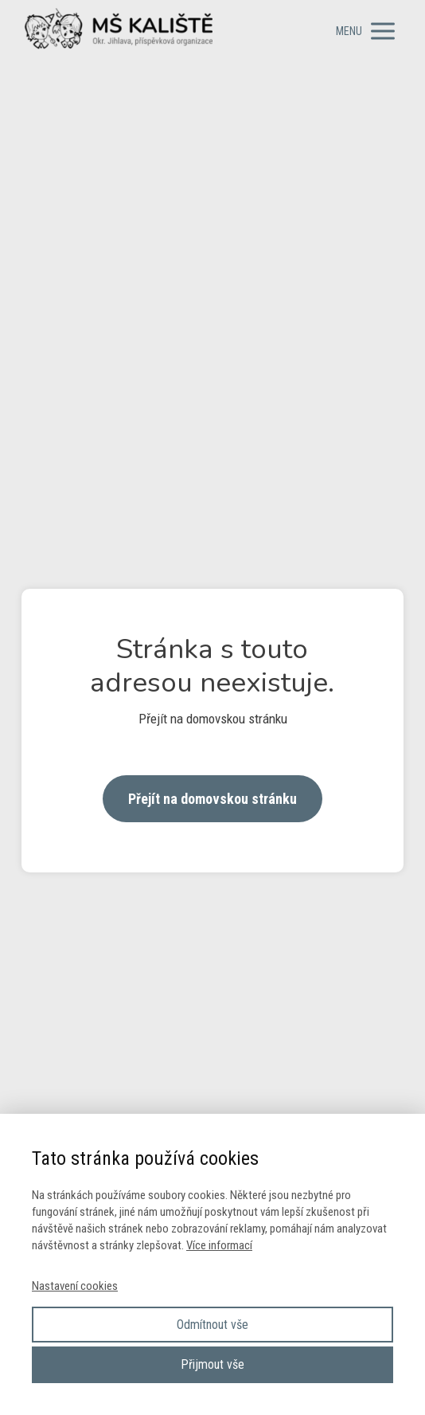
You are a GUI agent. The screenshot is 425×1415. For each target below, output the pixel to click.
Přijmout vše (212, 1364)
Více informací (219, 1245)
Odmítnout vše (212, 1324)
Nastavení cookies (75, 1286)
